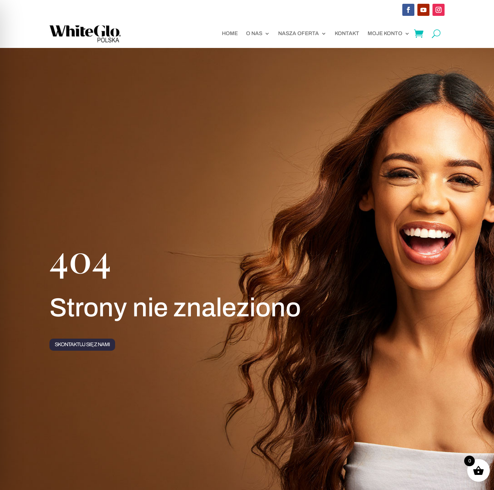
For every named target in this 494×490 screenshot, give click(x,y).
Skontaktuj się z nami (82, 344)
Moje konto (385, 33)
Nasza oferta (298, 33)
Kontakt (347, 33)
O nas (254, 33)
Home (230, 33)
